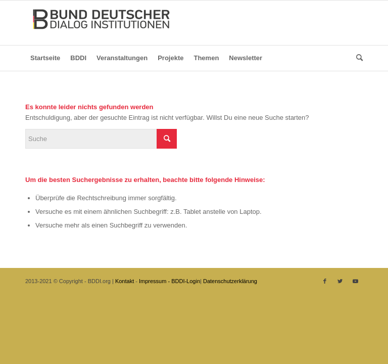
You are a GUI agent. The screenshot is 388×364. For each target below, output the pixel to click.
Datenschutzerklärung (230, 281)
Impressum (152, 281)
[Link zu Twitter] (340, 281)
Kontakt (124, 281)
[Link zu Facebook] (324, 281)
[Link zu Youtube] (355, 281)
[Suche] (357, 58)
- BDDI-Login (184, 281)
